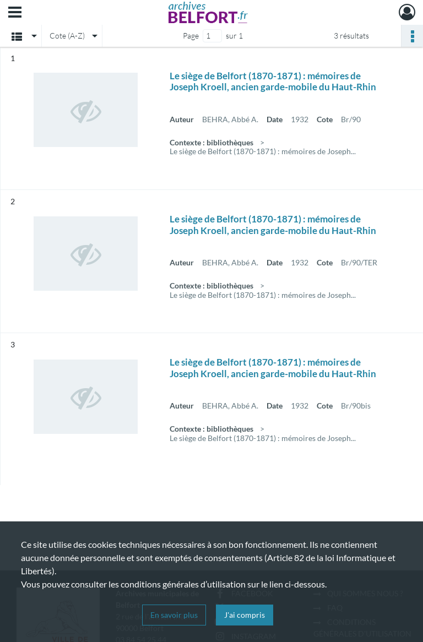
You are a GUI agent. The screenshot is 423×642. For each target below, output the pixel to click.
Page (191, 35)
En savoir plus (174, 614)
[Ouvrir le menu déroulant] (14, 13)
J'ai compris (244, 614)
